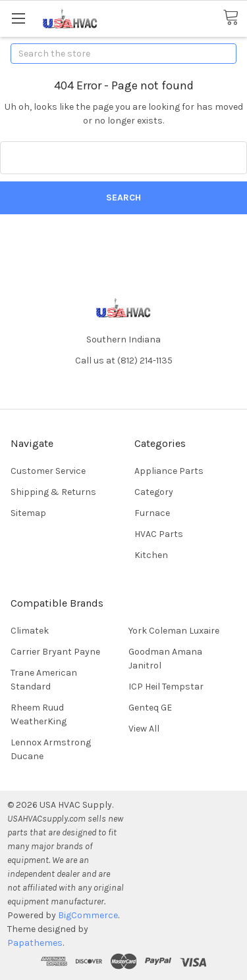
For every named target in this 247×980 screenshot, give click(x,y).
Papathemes (35, 942)
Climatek (30, 630)
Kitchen (151, 555)
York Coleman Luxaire (173, 630)
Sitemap (28, 513)
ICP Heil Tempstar (166, 686)
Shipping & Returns (53, 492)
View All (143, 728)
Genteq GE (150, 707)
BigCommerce (88, 915)
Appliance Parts (169, 471)
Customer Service (48, 471)
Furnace (152, 513)
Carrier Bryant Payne (55, 651)
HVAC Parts (158, 534)
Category (153, 492)
